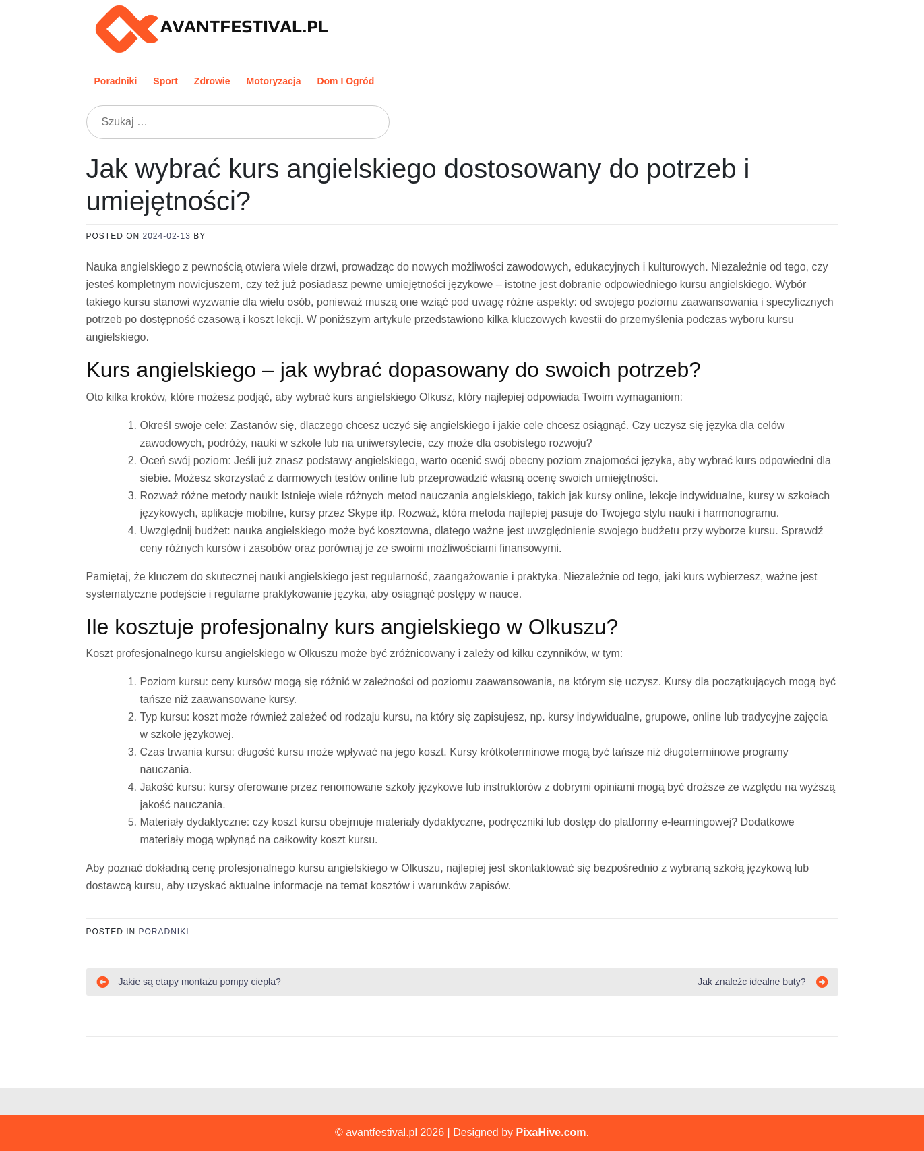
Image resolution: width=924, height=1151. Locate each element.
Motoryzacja (274, 81)
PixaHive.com (551, 1132)
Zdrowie (212, 81)
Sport (165, 81)
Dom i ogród (345, 81)
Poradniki (115, 81)
